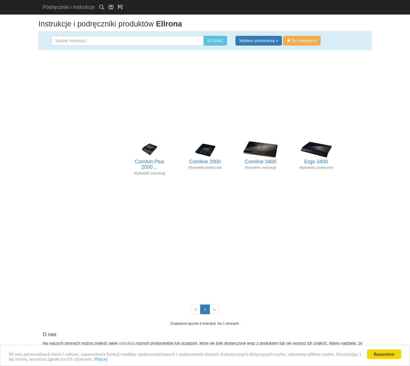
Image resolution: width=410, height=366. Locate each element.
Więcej (100, 359)
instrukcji (126, 343)
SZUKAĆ (215, 40)
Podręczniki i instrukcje (69, 7)
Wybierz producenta (258, 40)
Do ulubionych (302, 40)
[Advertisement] (194, 2)
